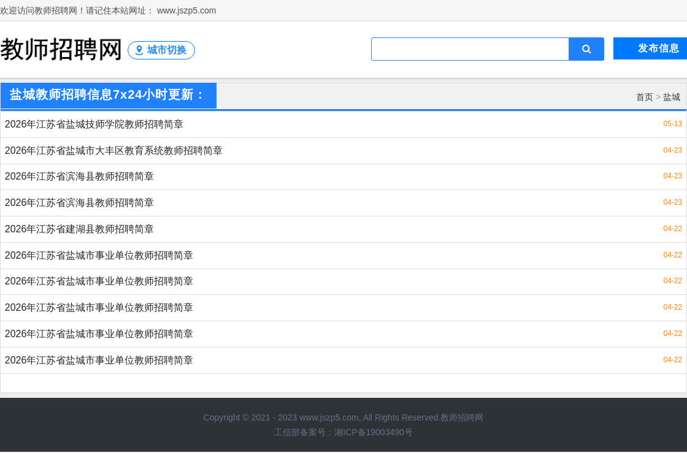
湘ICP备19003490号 (373, 433)
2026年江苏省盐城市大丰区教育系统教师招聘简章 (114, 150)
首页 (644, 97)
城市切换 (166, 50)
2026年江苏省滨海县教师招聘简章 (80, 177)
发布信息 (659, 48)
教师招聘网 (461, 419)
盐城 (671, 97)
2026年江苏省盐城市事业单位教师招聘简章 (99, 256)
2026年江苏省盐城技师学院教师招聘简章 (94, 124)
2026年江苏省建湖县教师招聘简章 (80, 229)
